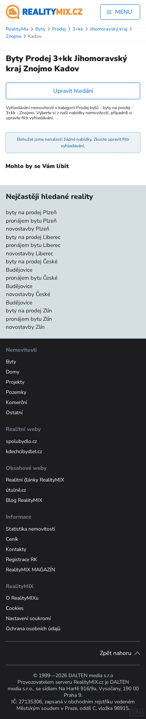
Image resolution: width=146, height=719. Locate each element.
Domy (12, 371)
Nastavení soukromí (28, 618)
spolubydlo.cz (21, 441)
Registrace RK (21, 559)
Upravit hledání (73, 91)
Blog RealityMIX (24, 500)
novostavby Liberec (29, 253)
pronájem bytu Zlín (29, 319)
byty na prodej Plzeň (31, 212)
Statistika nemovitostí (30, 529)
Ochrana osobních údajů (33, 628)
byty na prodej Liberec (33, 237)
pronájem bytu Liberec (33, 245)
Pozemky (16, 392)
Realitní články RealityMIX (35, 479)
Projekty (15, 382)
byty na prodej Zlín (29, 310)
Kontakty (16, 549)
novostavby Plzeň (28, 228)
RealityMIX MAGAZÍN (30, 569)
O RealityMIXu (22, 598)
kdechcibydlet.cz (24, 451)
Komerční (16, 402)
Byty (11, 361)
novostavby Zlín (25, 327)
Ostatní (14, 412)
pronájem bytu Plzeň (31, 220)
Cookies (15, 608)
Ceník (12, 539)
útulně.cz (16, 490)
